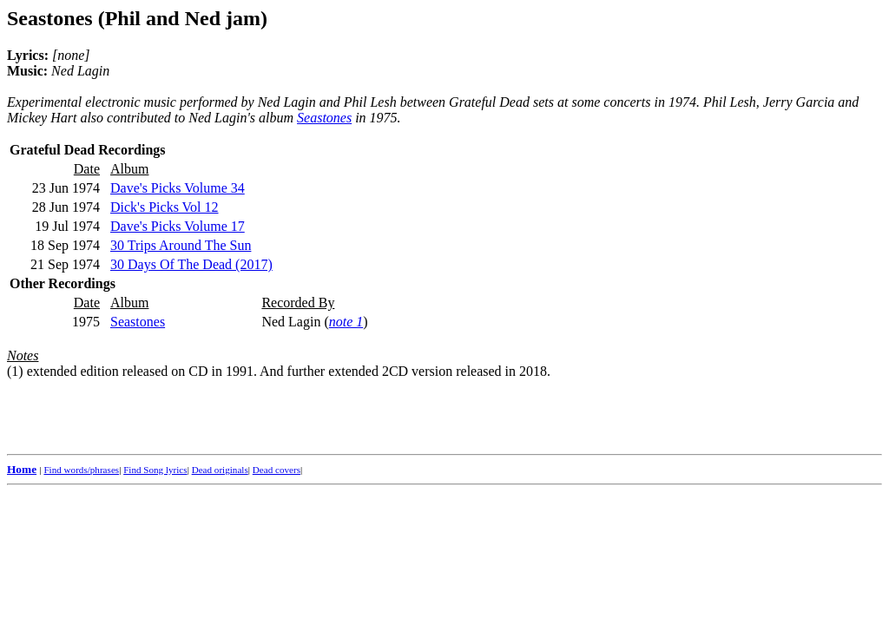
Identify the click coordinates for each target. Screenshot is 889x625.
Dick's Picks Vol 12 (164, 207)
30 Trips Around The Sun (180, 245)
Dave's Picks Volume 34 (177, 188)
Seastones (324, 117)
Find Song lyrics (155, 469)
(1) (15, 371)
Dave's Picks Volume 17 (177, 226)
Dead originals (220, 469)
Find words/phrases (81, 469)
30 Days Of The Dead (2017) (191, 264)
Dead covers (276, 469)
